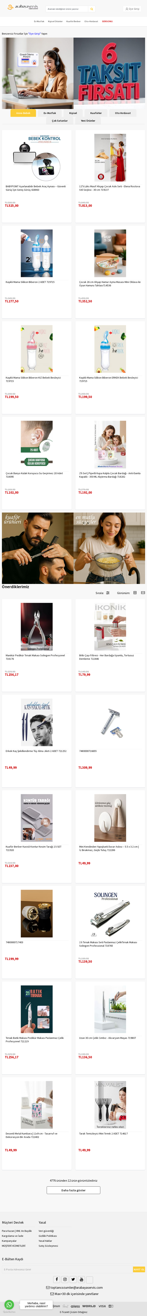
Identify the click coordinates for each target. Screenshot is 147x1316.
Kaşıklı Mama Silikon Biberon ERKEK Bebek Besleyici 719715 (108, 379)
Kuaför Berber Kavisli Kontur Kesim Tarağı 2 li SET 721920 (33, 848)
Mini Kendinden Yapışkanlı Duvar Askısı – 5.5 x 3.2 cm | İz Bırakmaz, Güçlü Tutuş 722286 (109, 848)
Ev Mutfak (39, 21)
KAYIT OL (139, 1269)
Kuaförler (96, 113)
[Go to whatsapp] (9, 1305)
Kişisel (73, 113)
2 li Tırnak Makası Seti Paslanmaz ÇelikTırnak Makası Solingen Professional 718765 (108, 944)
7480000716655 (88, 751)
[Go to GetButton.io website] (9, 1312)
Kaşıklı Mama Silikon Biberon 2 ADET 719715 (30, 282)
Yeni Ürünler (88, 120)
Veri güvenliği (46, 1231)
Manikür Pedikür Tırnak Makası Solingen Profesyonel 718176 (35, 657)
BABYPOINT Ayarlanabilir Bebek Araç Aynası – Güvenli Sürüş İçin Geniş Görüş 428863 (36, 188)
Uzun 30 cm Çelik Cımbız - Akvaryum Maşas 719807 (107, 1038)
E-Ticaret (64, 1312)
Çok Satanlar (60, 120)
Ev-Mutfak (50, 113)
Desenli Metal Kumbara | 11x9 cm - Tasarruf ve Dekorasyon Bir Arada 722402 (31, 1135)
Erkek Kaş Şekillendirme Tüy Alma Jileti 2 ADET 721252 (36, 751)
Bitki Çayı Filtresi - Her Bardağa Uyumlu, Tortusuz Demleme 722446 (106, 657)
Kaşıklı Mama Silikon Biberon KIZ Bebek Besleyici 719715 (33, 379)
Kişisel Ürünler (55, 21)
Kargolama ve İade (12, 1236)
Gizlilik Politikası (48, 1236)
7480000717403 (14, 942)
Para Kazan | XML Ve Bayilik (17, 1231)
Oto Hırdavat (123, 113)
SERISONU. (107, 21)
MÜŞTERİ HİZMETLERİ (13, 1245)
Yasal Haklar (45, 1241)
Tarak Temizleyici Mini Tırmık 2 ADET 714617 (103, 1133)
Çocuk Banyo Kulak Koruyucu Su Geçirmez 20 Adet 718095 (34, 474)
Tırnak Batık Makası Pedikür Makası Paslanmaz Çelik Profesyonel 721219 (35, 1039)
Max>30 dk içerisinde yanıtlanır (74, 1294)
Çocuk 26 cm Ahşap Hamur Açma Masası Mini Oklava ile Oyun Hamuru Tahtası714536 (110, 283)
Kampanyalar (9, 1241)
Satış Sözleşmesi (48, 1245)
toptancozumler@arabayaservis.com (74, 1287)
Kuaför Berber (73, 21)
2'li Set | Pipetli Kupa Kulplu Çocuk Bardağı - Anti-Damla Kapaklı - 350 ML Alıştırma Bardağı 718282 (109, 474)
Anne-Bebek (23, 113)
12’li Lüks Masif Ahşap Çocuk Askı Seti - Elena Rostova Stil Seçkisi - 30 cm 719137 (109, 188)
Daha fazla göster (73, 1190)
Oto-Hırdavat (91, 21)
